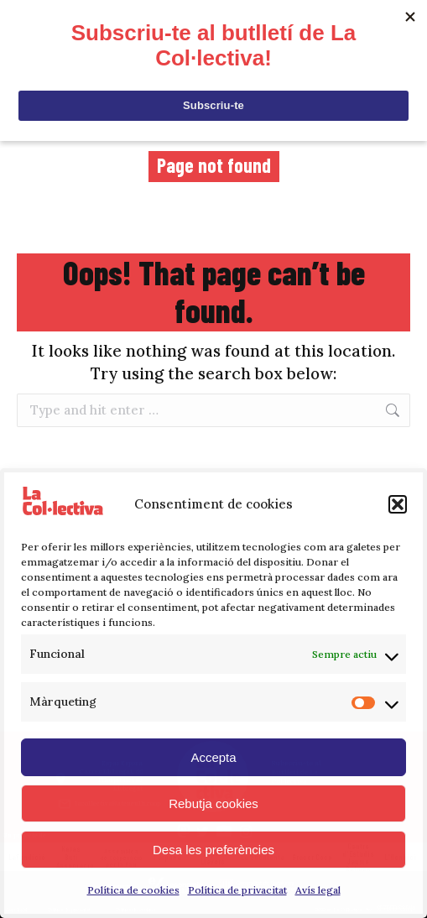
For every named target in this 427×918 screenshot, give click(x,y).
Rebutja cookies (213, 803)
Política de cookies (133, 890)
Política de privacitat (237, 890)
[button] (397, 504)
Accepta (213, 757)
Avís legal (318, 890)
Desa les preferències (213, 849)
